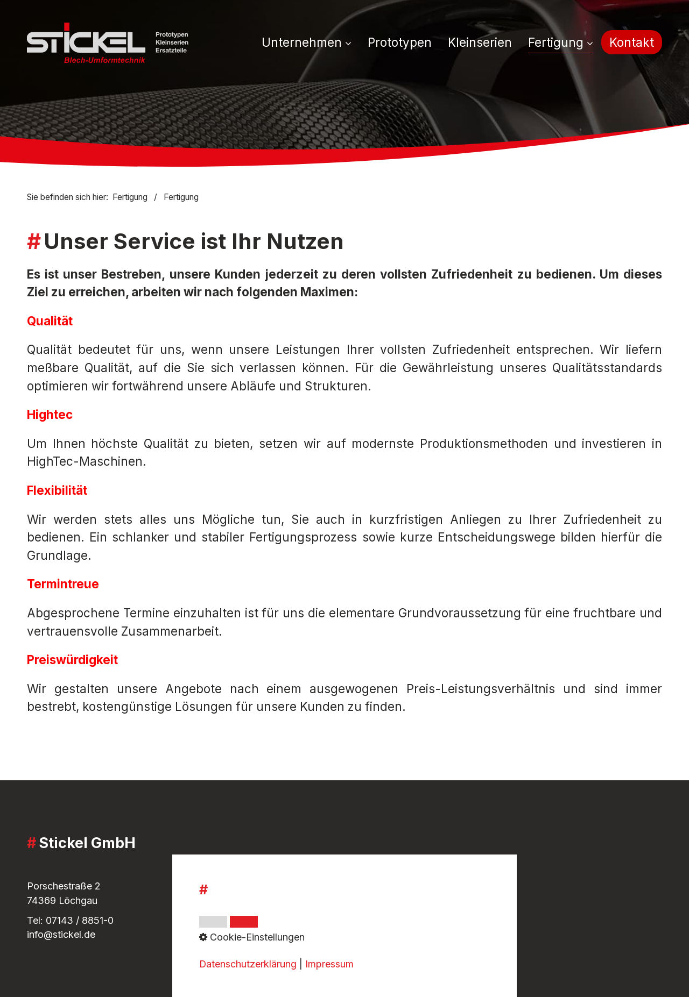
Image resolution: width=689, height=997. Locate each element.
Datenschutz (272, 917)
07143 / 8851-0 (80, 920)
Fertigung (560, 42)
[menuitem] (311, 43)
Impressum (268, 883)
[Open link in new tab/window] (476, 913)
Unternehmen (306, 42)
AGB (254, 868)
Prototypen (400, 42)
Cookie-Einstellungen (291, 931)
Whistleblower (275, 903)
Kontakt (631, 42)
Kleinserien (480, 42)
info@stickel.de (61, 934)
